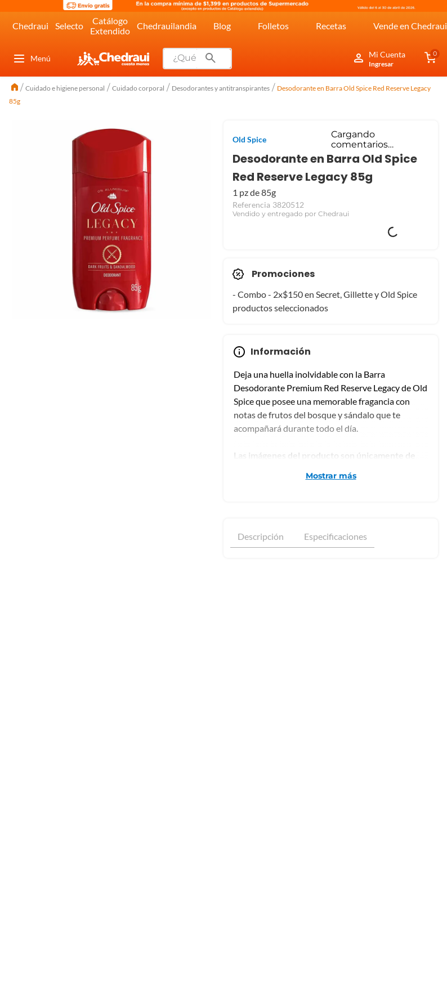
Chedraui (30, 25)
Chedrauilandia (166, 25)
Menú (31, 58)
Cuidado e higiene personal (65, 88)
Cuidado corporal (138, 88)
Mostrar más (331, 476)
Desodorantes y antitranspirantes (221, 88)
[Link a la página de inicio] (14, 88)
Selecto (69, 25)
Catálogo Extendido (110, 25)
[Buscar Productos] (210, 58)
